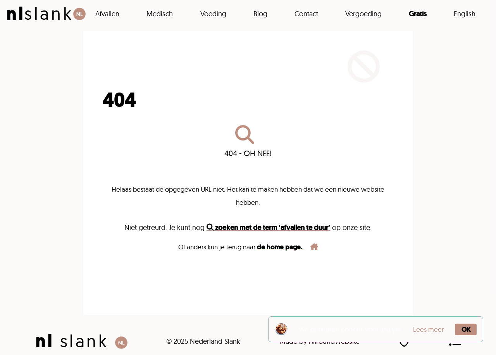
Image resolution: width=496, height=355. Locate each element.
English (464, 13)
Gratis (418, 14)
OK (466, 329)
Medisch (159, 13)
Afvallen (107, 13)
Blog (260, 13)
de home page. (287, 247)
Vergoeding (363, 13)
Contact (306, 13)
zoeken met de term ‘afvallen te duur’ (268, 227)
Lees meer (428, 329)
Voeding (213, 13)
